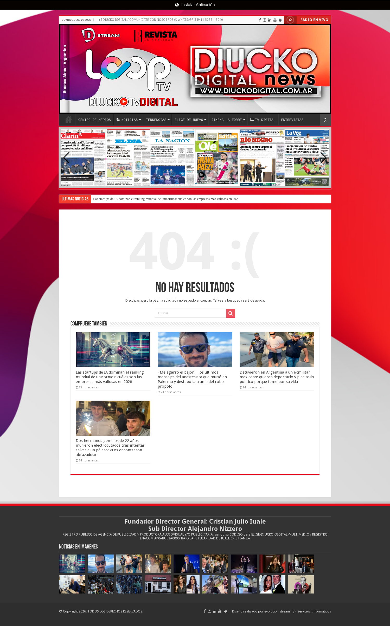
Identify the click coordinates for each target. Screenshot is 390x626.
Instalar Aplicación (195, 5)
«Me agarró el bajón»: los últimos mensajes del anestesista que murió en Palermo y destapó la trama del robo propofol (192, 379)
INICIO (68, 119)
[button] (323, 158)
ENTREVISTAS (292, 120)
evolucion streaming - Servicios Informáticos (297, 611)
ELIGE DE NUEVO (189, 120)
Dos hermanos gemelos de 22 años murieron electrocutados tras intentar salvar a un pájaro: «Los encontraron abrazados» (110, 447)
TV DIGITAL (262, 120)
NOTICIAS (127, 120)
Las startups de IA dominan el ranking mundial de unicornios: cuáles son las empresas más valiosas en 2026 (166, 199)
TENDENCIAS (156, 120)
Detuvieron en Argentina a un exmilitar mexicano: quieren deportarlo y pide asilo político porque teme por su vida (277, 377)
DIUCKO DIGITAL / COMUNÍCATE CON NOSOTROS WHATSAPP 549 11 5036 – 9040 (161, 20)
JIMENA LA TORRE (226, 120)
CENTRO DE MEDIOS (94, 120)
